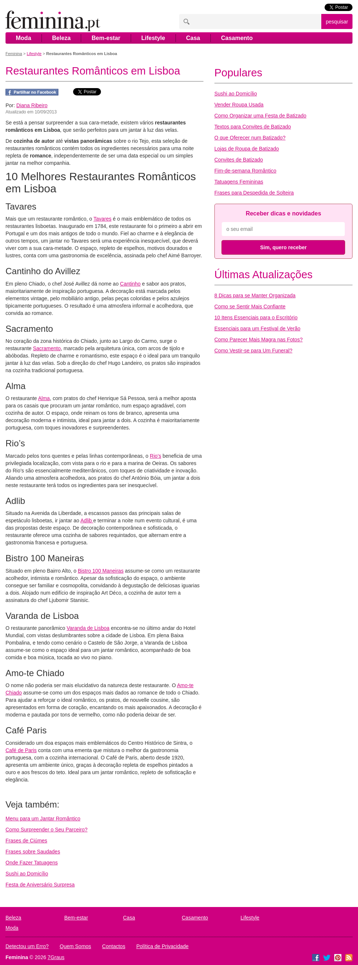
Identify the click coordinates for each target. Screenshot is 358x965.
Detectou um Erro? (27, 946)
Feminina (14, 53)
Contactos (113, 946)
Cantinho (130, 284)
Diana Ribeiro (32, 105)
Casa (193, 38)
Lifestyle (153, 38)
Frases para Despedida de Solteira (254, 193)
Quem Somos (75, 946)
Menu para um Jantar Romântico (43, 818)
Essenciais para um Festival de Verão (257, 328)
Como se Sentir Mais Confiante (250, 306)
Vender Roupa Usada (239, 105)
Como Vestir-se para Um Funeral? (253, 350)
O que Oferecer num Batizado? (250, 138)
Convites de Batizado (238, 160)
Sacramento (47, 348)
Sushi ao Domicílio (27, 874)
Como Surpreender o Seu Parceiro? (46, 829)
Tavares (102, 219)
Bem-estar (105, 38)
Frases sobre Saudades (33, 852)
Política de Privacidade (162, 946)
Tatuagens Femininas (238, 182)
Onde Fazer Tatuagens (32, 863)
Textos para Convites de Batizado (252, 127)
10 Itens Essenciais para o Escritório (255, 317)
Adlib (86, 520)
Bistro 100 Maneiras (101, 571)
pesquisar (337, 22)
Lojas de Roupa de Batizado (246, 149)
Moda (23, 38)
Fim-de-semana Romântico (245, 171)
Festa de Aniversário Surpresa (40, 885)
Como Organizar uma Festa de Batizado (260, 116)
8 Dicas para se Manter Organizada (255, 295)
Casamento (237, 38)
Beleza (61, 38)
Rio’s (155, 456)
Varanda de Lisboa (88, 628)
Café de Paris (21, 750)
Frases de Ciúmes (26, 841)
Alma (44, 398)
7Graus (56, 957)
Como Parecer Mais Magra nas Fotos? (258, 339)
